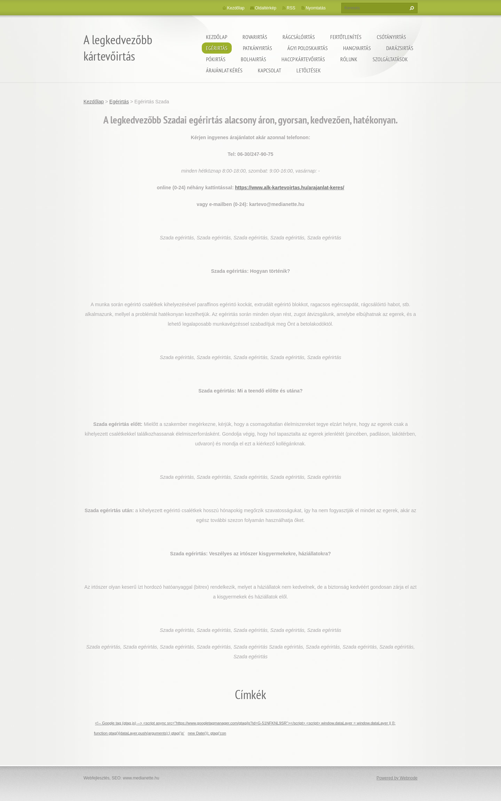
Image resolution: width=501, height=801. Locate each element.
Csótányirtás (391, 36)
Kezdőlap (216, 36)
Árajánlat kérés (224, 70)
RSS (291, 8)
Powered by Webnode (397, 778)
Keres (411, 8)
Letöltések (308, 70)
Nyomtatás (316, 8)
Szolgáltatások (390, 59)
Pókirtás (215, 59)
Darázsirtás (399, 48)
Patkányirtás (257, 48)
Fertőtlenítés (345, 36)
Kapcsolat (269, 70)
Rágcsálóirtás (299, 36)
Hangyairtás (357, 48)
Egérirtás (217, 48)
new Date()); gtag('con (207, 733)
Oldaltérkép (265, 8)
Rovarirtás (254, 36)
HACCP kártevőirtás (303, 59)
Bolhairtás (253, 59)
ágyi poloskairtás (307, 48)
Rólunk (348, 59)
